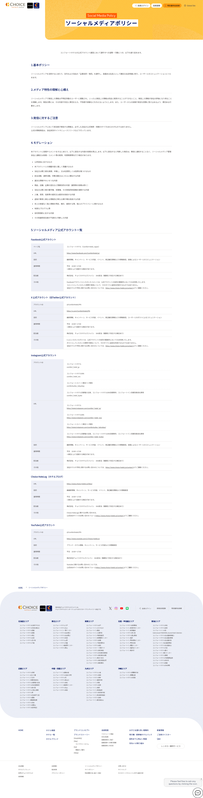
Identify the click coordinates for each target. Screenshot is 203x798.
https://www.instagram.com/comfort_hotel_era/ (84, 417)
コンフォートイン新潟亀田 (127, 630)
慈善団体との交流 (107, 745)
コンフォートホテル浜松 (160, 625)
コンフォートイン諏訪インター (128, 645)
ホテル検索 (50, 730)
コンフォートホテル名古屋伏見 (162, 640)
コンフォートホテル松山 (60, 688)
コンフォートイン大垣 (159, 630)
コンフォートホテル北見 (27, 638)
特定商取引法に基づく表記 (93, 773)
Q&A (158, 739)
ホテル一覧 (50, 734)
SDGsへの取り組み (136, 743)
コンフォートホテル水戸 (93, 625)
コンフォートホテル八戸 (60, 625)
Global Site (189, 5)
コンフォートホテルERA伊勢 (161, 665)
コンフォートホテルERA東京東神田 (96, 653)
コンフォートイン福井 (126, 638)
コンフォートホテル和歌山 (28, 705)
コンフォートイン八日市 (27, 677)
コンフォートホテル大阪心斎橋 (29, 690)
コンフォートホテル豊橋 (160, 655)
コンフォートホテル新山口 (61, 680)
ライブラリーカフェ (82, 744)
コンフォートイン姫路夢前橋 (28, 700)
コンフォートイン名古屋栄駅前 (162, 643)
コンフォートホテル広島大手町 (62, 675)
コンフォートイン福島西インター (63, 645)
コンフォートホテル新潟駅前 (128, 625)
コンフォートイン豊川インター (162, 653)
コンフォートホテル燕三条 (127, 633)
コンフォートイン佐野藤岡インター (97, 638)
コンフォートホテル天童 (60, 643)
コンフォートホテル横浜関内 (95, 663)
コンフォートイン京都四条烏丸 (29, 680)
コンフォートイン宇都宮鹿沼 (95, 635)
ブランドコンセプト (82, 730)
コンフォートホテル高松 (60, 683)
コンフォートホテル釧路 (27, 633)
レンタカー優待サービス (170, 746)
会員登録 (156, 5)
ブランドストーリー (82, 734)
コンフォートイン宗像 (93, 683)
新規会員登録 (161, 608)
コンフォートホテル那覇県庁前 (128, 672)
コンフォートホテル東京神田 (95, 650)
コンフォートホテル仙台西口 (61, 635)
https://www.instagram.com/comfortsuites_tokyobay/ (86, 427)
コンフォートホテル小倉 (93, 672)
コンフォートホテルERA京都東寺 (29, 685)
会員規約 (54, 766)
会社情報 (21, 766)
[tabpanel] (35, 643)
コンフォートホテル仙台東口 (61, 633)
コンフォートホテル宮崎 (93, 698)
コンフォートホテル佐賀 (93, 685)
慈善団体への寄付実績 (109, 742)
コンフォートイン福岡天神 (94, 680)
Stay (75, 741)
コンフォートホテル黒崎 (93, 675)
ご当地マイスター (164, 734)
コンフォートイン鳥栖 (93, 688)
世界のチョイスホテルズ (25, 773)
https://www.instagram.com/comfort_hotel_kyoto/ (85, 436)
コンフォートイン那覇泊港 (127, 675)
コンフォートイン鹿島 (93, 630)
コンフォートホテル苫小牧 (28, 640)
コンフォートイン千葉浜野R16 (95, 643)
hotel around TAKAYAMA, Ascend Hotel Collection (167, 633)
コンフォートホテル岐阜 (160, 628)
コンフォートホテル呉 (59, 677)
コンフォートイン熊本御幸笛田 (95, 695)
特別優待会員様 (172, 5)
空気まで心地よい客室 (138, 739)
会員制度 (105, 730)
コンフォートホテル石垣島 (127, 677)
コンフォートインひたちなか (95, 628)
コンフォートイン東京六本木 (95, 658)
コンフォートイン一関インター (62, 630)
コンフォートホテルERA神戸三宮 (29, 695)
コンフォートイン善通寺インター (63, 685)
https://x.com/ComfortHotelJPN (78, 311)
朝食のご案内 (80, 750)
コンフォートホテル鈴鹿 (160, 663)
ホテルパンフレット (24, 769)
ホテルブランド (52, 739)
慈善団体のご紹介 (107, 740)
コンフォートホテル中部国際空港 (163, 658)
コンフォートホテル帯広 (27, 635)
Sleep (76, 753)
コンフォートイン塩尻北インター (129, 648)
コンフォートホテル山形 (60, 640)
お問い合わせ (122, 766)
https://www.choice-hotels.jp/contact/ (119, 288)
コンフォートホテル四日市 (161, 660)
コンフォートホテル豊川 (160, 650)
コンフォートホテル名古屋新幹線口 (163, 635)
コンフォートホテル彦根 (27, 672)
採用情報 (21, 776)
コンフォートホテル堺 (26, 692)
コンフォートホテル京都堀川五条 (30, 683)
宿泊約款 (54, 769)
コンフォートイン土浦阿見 (94, 633)
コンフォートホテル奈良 (27, 703)
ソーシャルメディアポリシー (93, 766)
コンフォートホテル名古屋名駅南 (163, 638)
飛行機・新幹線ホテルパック (140, 734)
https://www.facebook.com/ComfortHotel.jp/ (83, 253)
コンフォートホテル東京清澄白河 (96, 660)
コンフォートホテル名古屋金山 (162, 645)
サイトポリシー (89, 769)
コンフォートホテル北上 (60, 628)
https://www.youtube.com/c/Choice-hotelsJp (83, 538)
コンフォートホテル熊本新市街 (95, 692)
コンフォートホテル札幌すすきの (30, 625)
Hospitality (77, 738)
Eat (75, 747)
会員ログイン (141, 5)
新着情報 (160, 730)
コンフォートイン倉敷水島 (61, 672)
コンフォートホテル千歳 (27, 643)
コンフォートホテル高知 (60, 690)
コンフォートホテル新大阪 (28, 688)
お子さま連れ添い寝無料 (138, 730)
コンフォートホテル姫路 (27, 698)
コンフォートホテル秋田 (60, 638)
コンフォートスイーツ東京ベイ (95, 648)
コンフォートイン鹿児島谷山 (95, 700)
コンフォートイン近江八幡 (28, 675)
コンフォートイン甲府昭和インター (130, 640)
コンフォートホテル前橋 (93, 640)
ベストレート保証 (107, 734)
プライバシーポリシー (58, 773)
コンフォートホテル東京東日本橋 (96, 655)
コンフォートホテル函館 (27, 630)
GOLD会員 (105, 737)
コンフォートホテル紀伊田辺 (28, 707)
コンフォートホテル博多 (93, 677)
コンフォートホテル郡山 (60, 648)
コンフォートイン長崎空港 (94, 690)
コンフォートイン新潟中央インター (130, 628)
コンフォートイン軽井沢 (126, 650)
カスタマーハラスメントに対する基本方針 (130, 773)
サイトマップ (122, 769)
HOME (20, 730)
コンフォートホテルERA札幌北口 (29, 628)
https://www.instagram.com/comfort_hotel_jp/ (84, 408)
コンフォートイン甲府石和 (127, 643)
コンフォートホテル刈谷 (160, 648)
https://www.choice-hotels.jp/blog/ (79, 483)
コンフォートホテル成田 (93, 645)
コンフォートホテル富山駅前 (128, 635)
